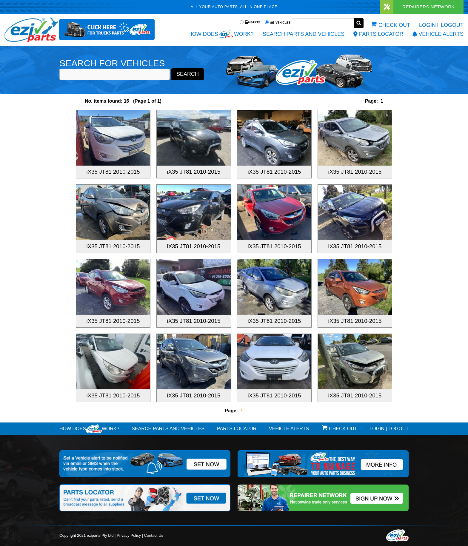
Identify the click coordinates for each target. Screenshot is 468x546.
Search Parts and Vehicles (303, 34)
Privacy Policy (129, 535)
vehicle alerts (438, 34)
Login (427, 25)
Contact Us (153, 535)
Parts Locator (378, 34)
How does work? (221, 34)
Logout (452, 25)
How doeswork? (89, 428)
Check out (394, 25)
